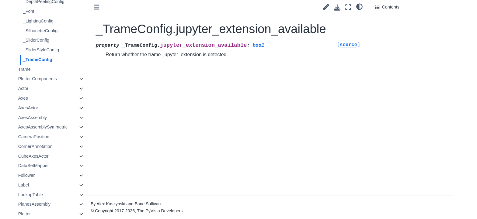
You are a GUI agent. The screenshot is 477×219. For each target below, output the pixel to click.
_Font (52, 11)
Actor (47, 88)
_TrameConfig (61, 59)
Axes (47, 98)
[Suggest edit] (326, 7)
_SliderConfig (60, 40)
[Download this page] (337, 7)
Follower (50, 175)
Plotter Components (61, 78)
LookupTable (54, 194)
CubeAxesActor (57, 156)
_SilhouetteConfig (64, 30)
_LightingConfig (62, 21)
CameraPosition (57, 136)
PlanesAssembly (58, 204)
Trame (48, 69)
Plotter (48, 213)
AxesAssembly (56, 117)
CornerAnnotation (59, 146)
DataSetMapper (57, 165)
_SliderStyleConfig (65, 49)
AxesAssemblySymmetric (66, 127)
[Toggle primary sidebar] (120, 7)
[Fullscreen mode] (348, 7)
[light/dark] (359, 6)
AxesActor (52, 107)
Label (47, 185)
